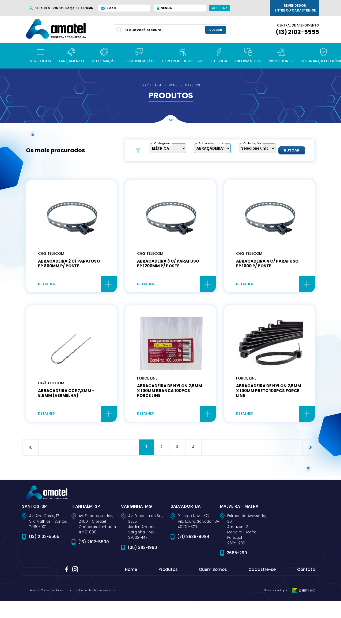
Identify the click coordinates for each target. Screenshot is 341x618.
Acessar (219, 8)
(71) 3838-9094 (193, 538)
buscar (215, 30)
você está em (151, 85)
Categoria (162, 143)
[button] (40, 56)
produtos (192, 85)
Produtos (168, 571)
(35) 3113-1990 (142, 548)
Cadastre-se (262, 571)
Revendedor (295, 8)
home (173, 85)
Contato (306, 571)
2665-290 (237, 554)
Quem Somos (213, 571)
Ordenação (252, 143)
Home (131, 571)
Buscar (292, 150)
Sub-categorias (211, 143)
